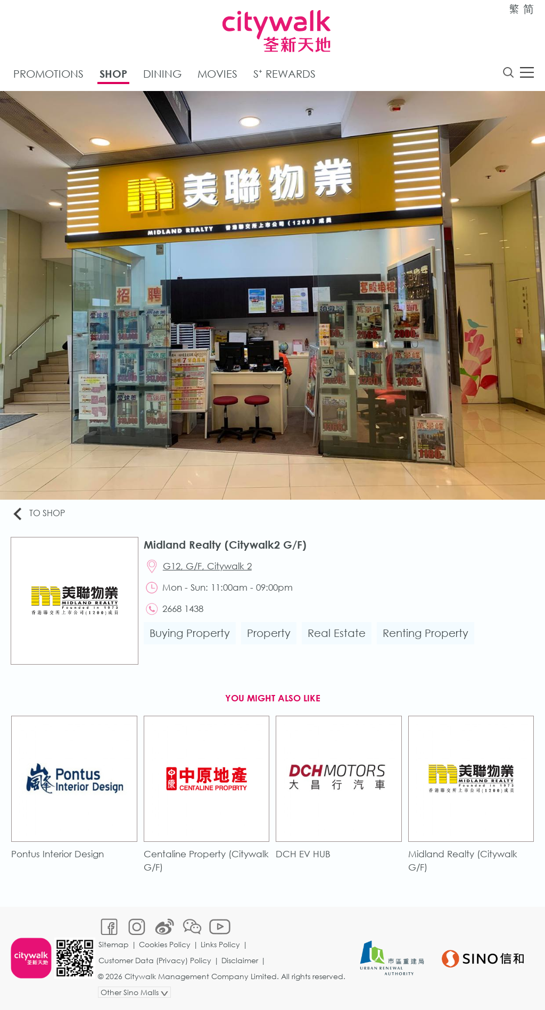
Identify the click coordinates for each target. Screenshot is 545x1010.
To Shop (38, 513)
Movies (217, 74)
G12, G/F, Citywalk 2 (207, 566)
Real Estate (337, 633)
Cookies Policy (165, 944)
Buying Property (190, 633)
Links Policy (220, 944)
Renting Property (425, 633)
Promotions (48, 74)
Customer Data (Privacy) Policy (154, 960)
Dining (162, 74)
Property (269, 633)
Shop (113, 74)
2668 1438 (182, 608)
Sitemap (113, 944)
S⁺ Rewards (284, 74)
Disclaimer (239, 960)
